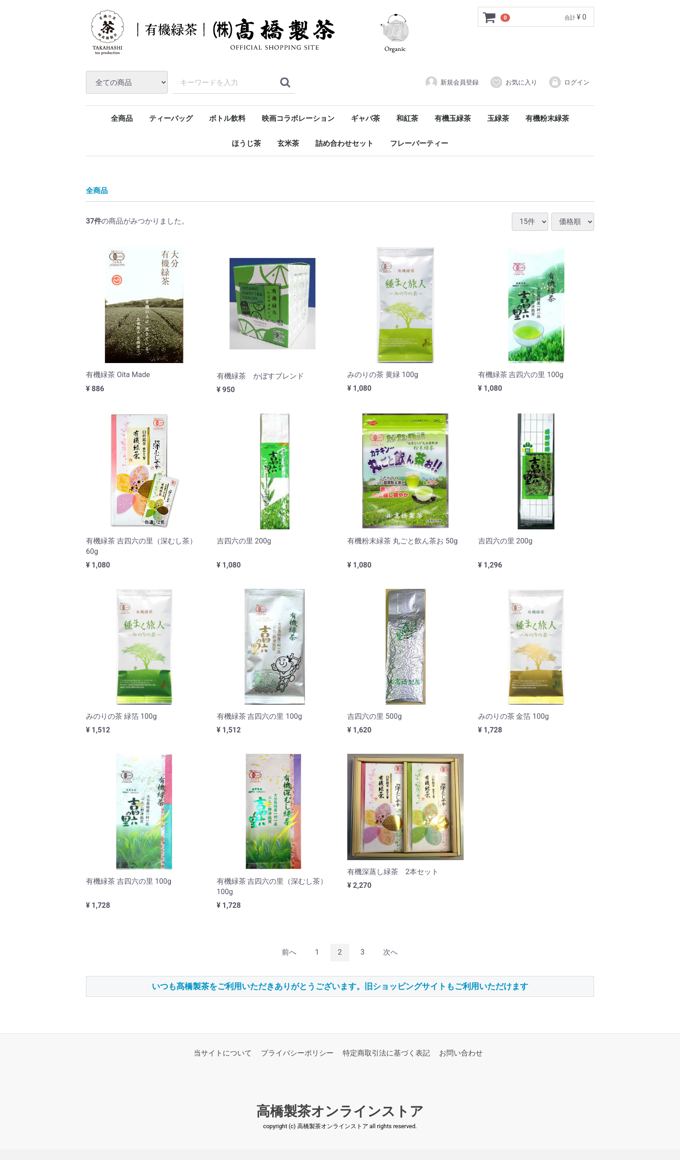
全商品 (122, 118)
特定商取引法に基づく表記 (386, 1053)
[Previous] (289, 952)
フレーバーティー (419, 143)
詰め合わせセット (344, 143)
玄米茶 (288, 143)
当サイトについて (223, 1053)
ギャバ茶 (365, 118)
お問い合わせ (461, 1053)
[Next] (390, 952)
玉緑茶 (498, 118)
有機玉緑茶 (453, 118)
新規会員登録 (452, 82)
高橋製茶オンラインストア (340, 1111)
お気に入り (513, 82)
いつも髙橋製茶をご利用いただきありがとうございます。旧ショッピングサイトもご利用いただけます (340, 986)
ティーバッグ (171, 118)
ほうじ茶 (246, 143)
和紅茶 (407, 118)
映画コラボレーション (298, 118)
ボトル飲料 (227, 118)
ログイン (569, 82)
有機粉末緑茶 (547, 118)
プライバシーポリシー (297, 1053)
